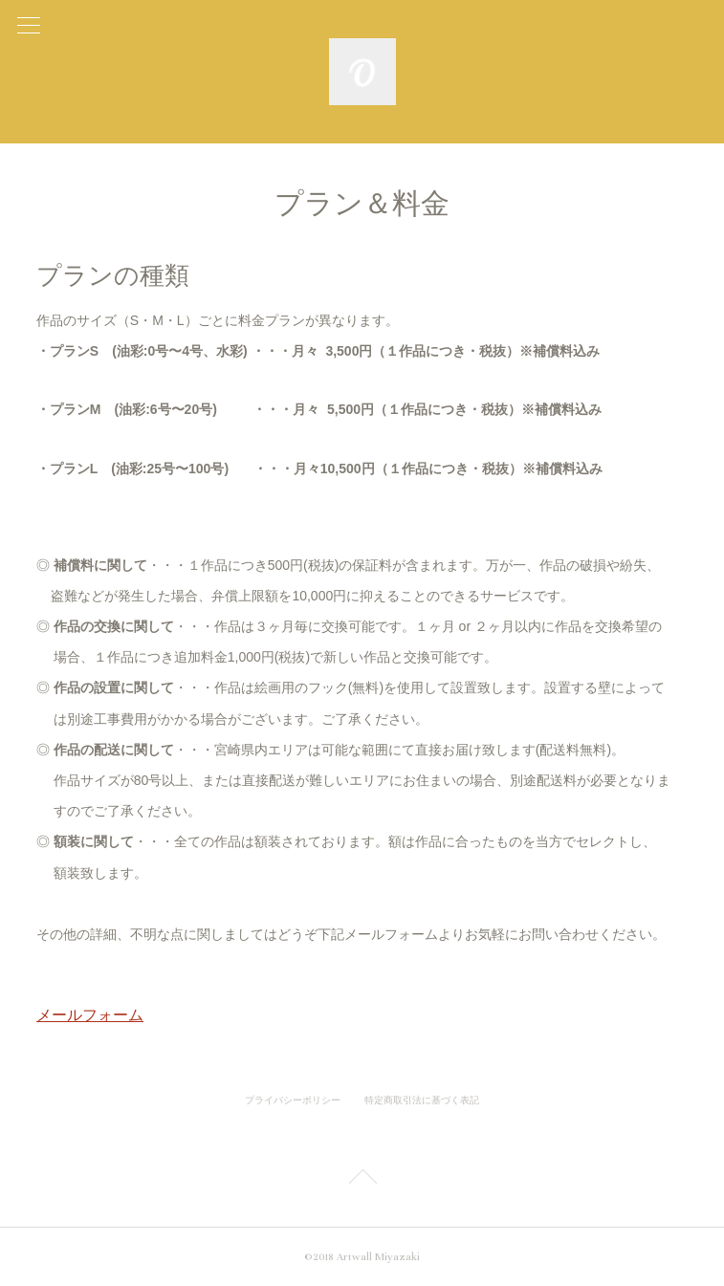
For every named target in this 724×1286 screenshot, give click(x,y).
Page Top (362, 1179)
